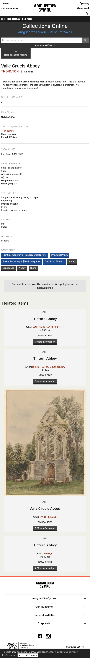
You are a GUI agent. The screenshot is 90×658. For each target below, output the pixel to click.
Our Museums (10, 8)
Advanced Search (45, 45)
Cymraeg (84, 3)
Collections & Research (17, 19)
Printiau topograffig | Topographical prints (25, 255)
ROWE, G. (49, 553)
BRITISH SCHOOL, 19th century (48, 367)
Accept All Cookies (28, 655)
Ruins (33, 268)
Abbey (72, 261)
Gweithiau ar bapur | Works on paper (21, 261)
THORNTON (10, 71)
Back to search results (15, 53)
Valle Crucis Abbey (45, 508)
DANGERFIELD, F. (55, 327)
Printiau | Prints (59, 255)
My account (83, 8)
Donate (5, 3)
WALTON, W (39, 327)
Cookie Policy (71, 652)
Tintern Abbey (45, 319)
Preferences (8, 655)
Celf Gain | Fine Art (54, 261)
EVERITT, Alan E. (48, 517)
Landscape (8, 268)
